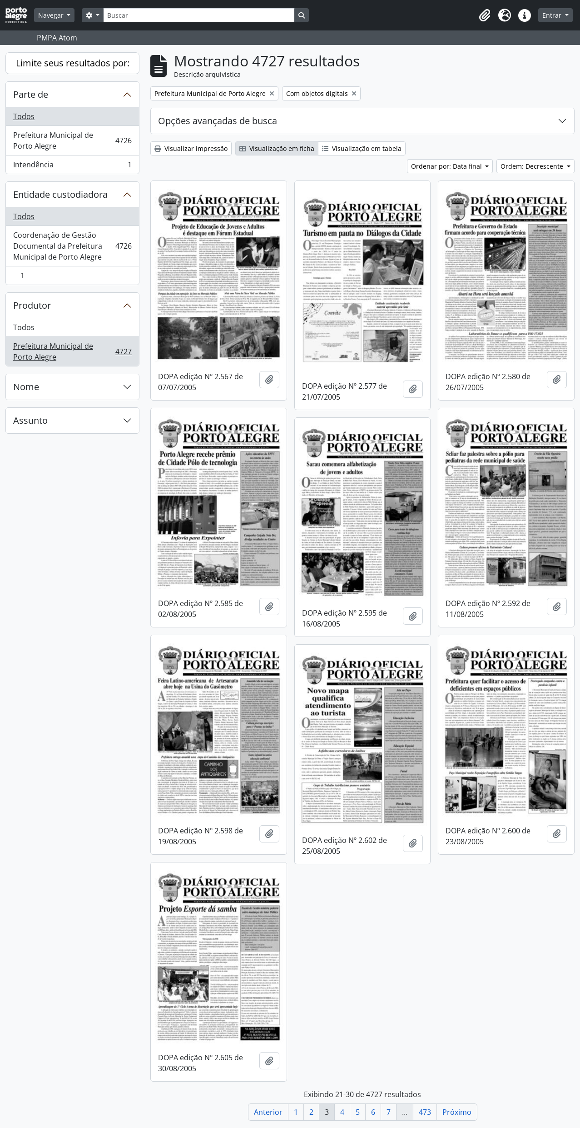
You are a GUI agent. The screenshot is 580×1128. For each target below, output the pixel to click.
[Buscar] (199, 15)
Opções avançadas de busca (217, 121)
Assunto (30, 420)
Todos (24, 116)
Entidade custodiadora (60, 194)
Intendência (72, 166)
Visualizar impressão (191, 148)
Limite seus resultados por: (72, 63)
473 (425, 1112)
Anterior (268, 1112)
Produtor (32, 305)
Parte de (30, 94)
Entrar (552, 15)
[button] (485, 15)
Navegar (51, 15)
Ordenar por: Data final (447, 166)
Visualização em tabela (362, 148)
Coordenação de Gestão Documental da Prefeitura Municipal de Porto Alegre (72, 246)
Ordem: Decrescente (533, 166)
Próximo (456, 1112)
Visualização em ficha (276, 148)
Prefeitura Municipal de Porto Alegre (72, 140)
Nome (26, 387)
